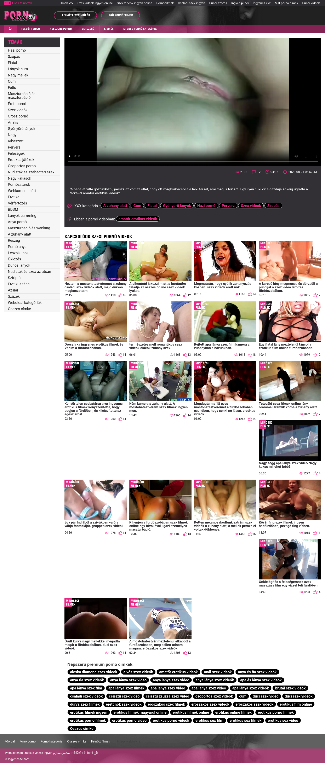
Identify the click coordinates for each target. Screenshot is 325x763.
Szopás (14, 56)
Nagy (12, 135)
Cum (12, 81)
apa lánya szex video (168, 688)
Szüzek (14, 296)
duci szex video (265, 696)
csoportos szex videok (214, 696)
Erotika (13, 197)
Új (10, 29)
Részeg (14, 240)
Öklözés (14, 259)
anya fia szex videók (87, 680)
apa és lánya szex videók (261, 680)
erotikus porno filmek (88, 720)
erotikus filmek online (191, 712)
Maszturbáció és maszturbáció (21, 96)
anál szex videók (218, 672)
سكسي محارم (61, 753)
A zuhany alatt (19, 234)
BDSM (13, 209)
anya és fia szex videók (257, 672)
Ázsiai (13, 290)
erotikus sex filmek (246, 720)
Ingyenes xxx (262, 3)
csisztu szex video (124, 696)
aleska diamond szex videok (93, 672)
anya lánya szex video (128, 680)
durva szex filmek (84, 704)
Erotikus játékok (21, 159)
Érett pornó (17, 104)
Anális (13, 122)
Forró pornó (27, 741)
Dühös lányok (19, 265)
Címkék (109, 29)
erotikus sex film (209, 720)
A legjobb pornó (61, 29)
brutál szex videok (290, 688)
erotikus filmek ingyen (88, 712)
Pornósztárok (19, 184)
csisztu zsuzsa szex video (167, 696)
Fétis (12, 87)
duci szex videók (299, 696)
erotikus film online (296, 704)
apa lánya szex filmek (126, 688)
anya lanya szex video (171, 680)
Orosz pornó (18, 116)
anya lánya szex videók (214, 680)
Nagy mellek (18, 75)
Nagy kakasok (19, 178)
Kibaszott (16, 141)
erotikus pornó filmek (276, 712)
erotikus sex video (283, 720)
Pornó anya (17, 246)
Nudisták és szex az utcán (29, 271)
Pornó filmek (165, 3)
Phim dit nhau (14, 753)
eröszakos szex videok (254, 704)
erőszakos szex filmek (166, 704)
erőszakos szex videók (210, 704)
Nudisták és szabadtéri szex (31, 172)
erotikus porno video (129, 720)
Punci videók (311, 3)
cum (242, 696)
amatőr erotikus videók (138, 219)
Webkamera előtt (22, 191)
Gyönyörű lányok (21, 128)
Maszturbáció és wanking (29, 228)
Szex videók (18, 110)
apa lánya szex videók (250, 688)
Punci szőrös (218, 3)
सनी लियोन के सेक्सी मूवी (84, 753)
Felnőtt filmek (100, 741)
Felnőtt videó (30, 29)
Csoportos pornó (22, 166)
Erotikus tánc (19, 284)
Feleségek (16, 153)
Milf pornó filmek (286, 3)
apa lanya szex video (209, 688)
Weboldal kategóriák (25, 302)
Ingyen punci (240, 3)
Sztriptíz (14, 278)
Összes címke (19, 309)
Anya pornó (17, 222)
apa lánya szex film (86, 688)
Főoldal (10, 741)
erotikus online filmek (233, 712)
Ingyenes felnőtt (18, 759)
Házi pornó (17, 50)
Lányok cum (18, 69)
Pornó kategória (51, 741)
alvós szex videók (138, 672)
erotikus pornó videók (171, 720)
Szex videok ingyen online (95, 3)
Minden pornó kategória (140, 29)
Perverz (14, 147)
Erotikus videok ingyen (37, 753)
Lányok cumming (22, 215)
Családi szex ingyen (191, 3)
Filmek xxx (66, 3)
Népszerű (87, 29)
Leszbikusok (18, 253)
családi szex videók (86, 696)
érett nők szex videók (124, 704)
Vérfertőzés (17, 203)
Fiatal (12, 62)
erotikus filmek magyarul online (140, 712)
